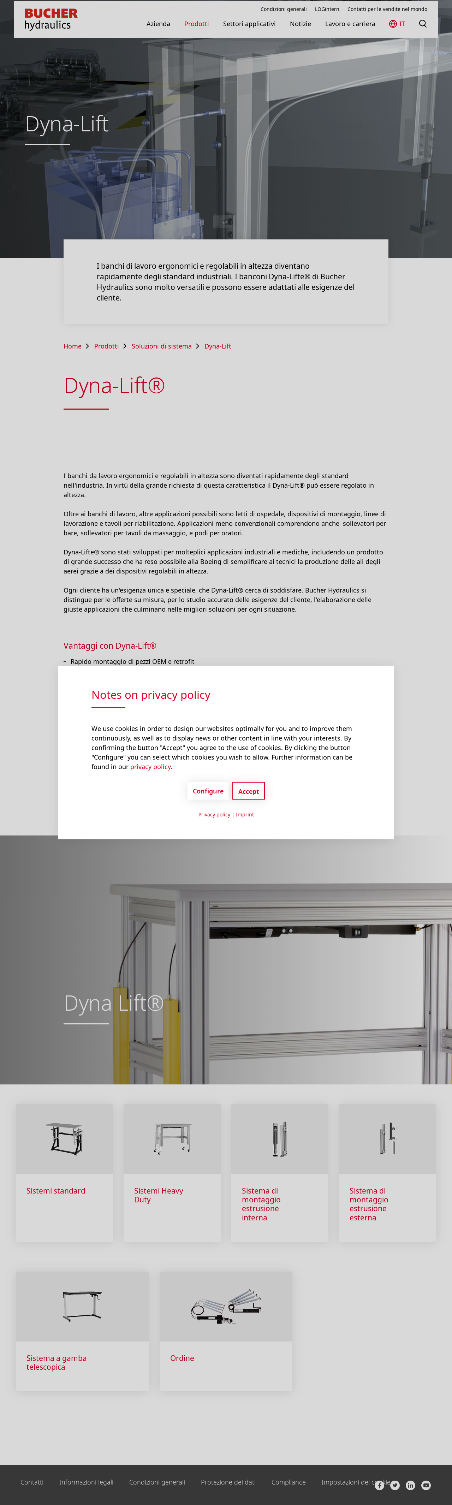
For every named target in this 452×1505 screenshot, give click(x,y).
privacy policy (150, 766)
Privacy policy (214, 814)
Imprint (245, 814)
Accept (248, 791)
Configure (208, 790)
